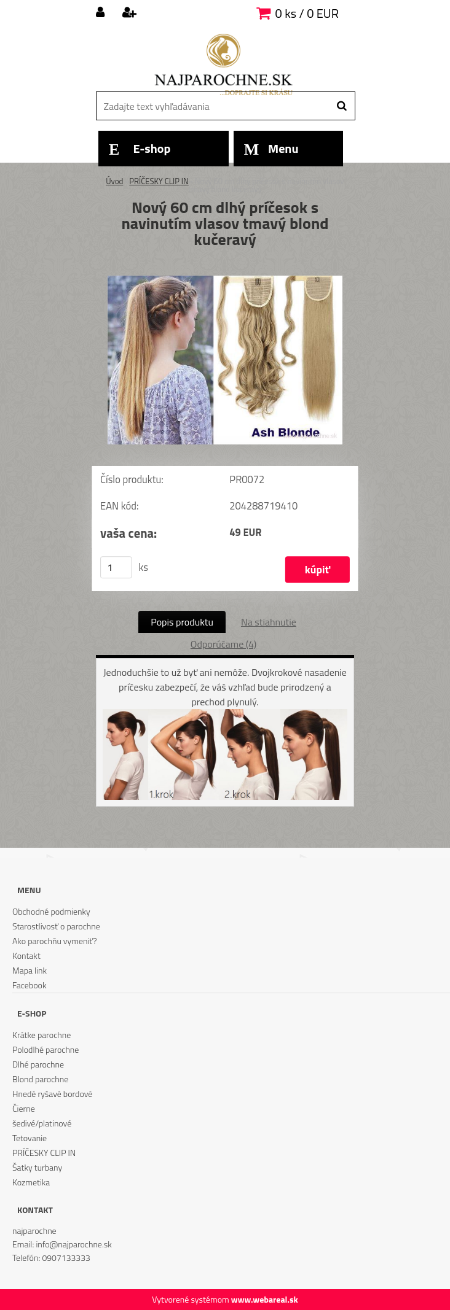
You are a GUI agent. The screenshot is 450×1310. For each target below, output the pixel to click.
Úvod (114, 181)
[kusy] (116, 567)
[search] (341, 106)
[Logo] (223, 64)
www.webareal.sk (264, 1299)
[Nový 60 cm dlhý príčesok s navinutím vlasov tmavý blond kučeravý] (225, 280)
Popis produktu (182, 621)
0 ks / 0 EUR (307, 13)
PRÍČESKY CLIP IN (159, 181)
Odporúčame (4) (223, 644)
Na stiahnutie (268, 621)
